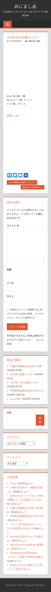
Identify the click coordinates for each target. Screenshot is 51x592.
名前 (9, 269)
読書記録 (31, 41)
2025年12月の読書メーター (24, 382)
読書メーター (13, 115)
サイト (10, 296)
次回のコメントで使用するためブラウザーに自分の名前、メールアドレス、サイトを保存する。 (25, 313)
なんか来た (16, 398)
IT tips (13, 483)
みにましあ (25, 6)
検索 (9, 412)
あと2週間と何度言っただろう (22, 183)
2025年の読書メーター (22, 374)
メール (10, 282)
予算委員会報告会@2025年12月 (26, 390)
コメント (13, 225)
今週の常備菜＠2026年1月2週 (25, 366)
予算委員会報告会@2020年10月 (26, 516)
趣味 (38, 41)
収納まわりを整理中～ (31, 187)
